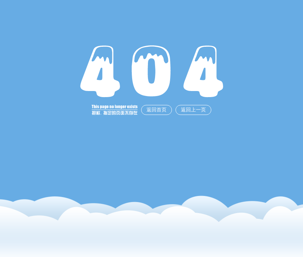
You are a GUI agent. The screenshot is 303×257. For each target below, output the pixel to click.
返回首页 (156, 109)
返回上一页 (193, 109)
